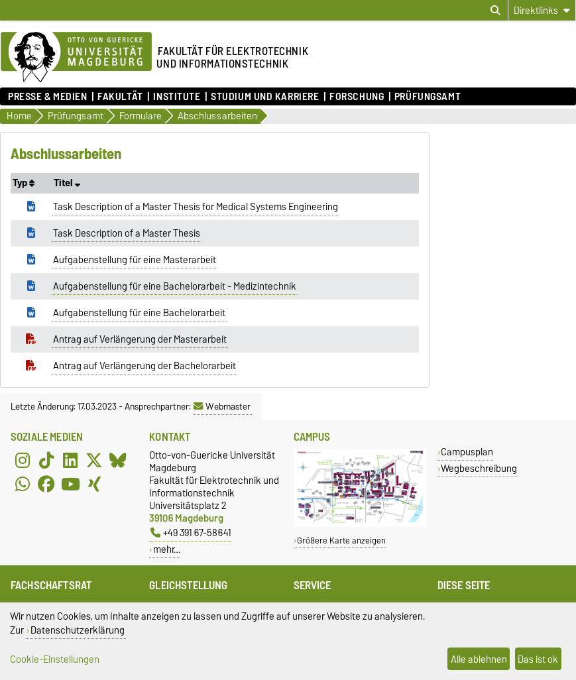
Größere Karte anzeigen (341, 540)
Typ (23, 183)
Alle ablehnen (479, 659)
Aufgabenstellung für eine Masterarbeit (134, 260)
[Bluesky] (118, 461)
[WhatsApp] (22, 484)
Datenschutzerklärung (77, 630)
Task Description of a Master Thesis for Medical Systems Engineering (195, 207)
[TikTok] (46, 461)
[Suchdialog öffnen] (495, 11)
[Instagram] (22, 461)
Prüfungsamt (427, 97)
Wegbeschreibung (479, 468)
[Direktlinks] (541, 10)
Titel (67, 183)
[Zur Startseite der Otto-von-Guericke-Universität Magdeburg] (76, 57)
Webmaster (222, 406)
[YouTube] (70, 484)
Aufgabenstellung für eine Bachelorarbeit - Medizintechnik (174, 286)
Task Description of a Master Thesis (126, 233)
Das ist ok (538, 659)
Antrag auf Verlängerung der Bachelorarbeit (144, 366)
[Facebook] (46, 484)
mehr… (166, 549)
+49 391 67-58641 (190, 532)
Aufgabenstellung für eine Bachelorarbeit (139, 313)
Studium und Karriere (265, 97)
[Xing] (94, 484)
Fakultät (120, 97)
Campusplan (467, 451)
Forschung (356, 97)
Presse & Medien (47, 97)
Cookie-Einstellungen (54, 659)
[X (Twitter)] (94, 461)
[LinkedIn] (70, 461)
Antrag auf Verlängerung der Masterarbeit (140, 339)
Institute (176, 97)
